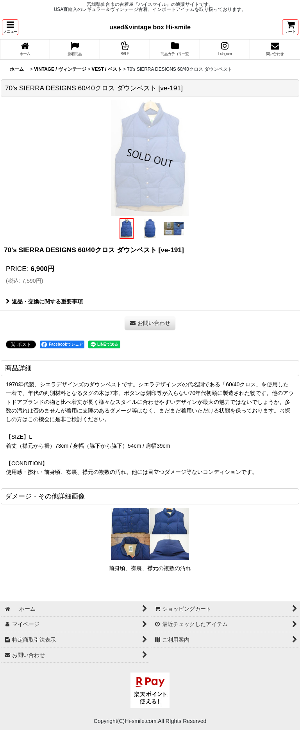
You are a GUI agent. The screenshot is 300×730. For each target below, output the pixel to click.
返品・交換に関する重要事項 (44, 301)
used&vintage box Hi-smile (150, 26)
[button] (10, 27)
